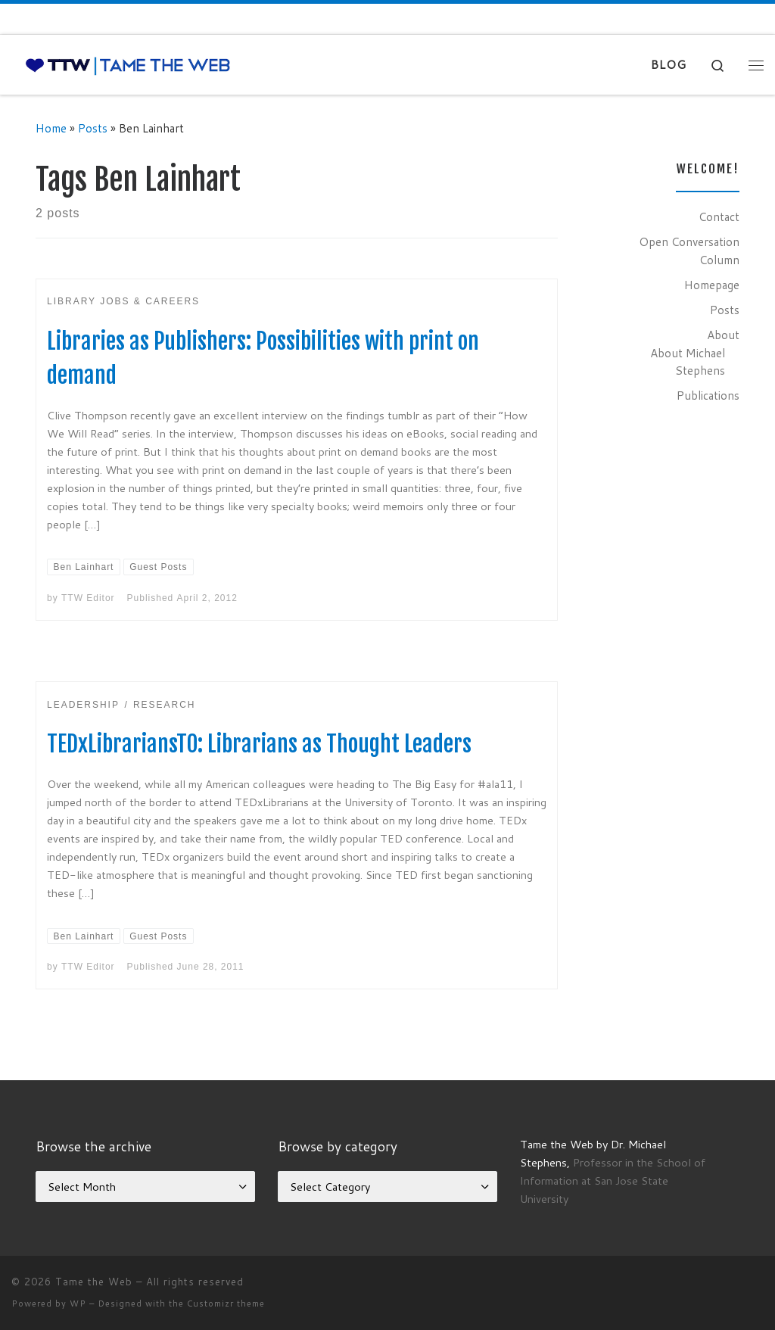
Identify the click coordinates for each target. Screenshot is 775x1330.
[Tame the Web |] (127, 64)
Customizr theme (226, 1303)
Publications (708, 395)
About (723, 334)
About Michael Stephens (687, 361)
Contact (719, 216)
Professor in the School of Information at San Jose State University (612, 1180)
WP (78, 1303)
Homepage (711, 284)
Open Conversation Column (689, 250)
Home (51, 128)
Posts (92, 128)
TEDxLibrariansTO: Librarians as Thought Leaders (259, 744)
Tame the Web (93, 1281)
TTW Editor (88, 598)
